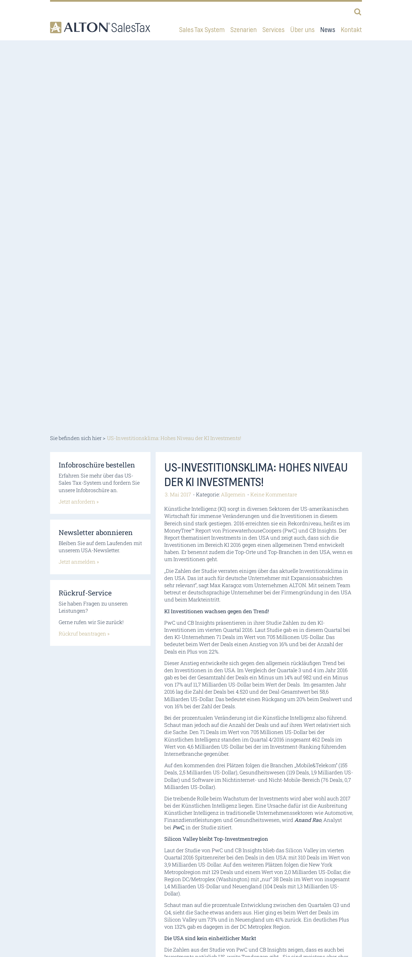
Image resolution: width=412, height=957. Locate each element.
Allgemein (233, 494)
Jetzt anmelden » (79, 561)
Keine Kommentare (273, 494)
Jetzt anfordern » (79, 501)
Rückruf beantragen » (84, 633)
